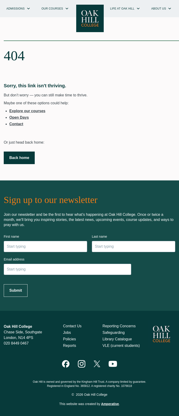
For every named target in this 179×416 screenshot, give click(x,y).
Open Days (19, 117)
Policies (69, 339)
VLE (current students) (121, 346)
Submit (15, 290)
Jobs (67, 333)
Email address (14, 259)
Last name (99, 236)
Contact (16, 124)
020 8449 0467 (16, 343)
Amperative (110, 404)
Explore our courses (27, 111)
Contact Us (72, 326)
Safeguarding (114, 333)
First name (11, 236)
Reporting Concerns (119, 326)
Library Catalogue (117, 339)
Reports (69, 346)
